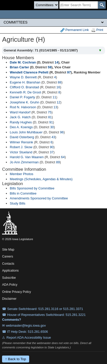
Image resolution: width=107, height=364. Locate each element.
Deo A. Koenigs (21, 127)
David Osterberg (22, 137)
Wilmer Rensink (21, 142)
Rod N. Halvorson (23, 107)
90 (51, 147)
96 (61, 132)
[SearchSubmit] (102, 5)
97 (69, 72)
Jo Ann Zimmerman (24, 162)
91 (51, 122)
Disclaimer (9, 299)
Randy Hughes (21, 122)
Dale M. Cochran (23, 62)
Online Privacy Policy (16, 292)
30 (52, 127)
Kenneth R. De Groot (25, 92)
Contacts (8, 263)
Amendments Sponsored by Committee (39, 198)
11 (54, 97)
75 (49, 112)
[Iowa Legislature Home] (53, 14)
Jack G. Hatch (20, 117)
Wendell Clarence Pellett (29, 72)
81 (50, 117)
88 (59, 82)
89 (58, 162)
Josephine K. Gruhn (24, 102)
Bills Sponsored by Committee (32, 188)
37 (51, 152)
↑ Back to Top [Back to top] (15, 359)
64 (63, 157)
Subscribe (9, 278)
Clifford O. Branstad (24, 87)
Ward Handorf (20, 112)
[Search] (78, 5)
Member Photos (21, 174)
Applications (10, 270)
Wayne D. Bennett (23, 77)
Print (97, 30)
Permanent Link (74, 30)
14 (56, 62)
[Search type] (46, 5)
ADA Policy (9, 284)
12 (58, 102)
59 (49, 67)
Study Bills (17, 203)
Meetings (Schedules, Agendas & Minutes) (41, 179)
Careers (7, 256)
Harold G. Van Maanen (27, 157)
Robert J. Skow (21, 147)
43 (53, 137)
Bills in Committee (23, 193)
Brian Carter (19, 67)
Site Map (8, 249)
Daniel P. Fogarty (22, 97)
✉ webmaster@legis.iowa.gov (24, 325)
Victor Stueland (21, 152)
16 (58, 87)
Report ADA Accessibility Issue (28, 337)
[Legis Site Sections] (53, 22)
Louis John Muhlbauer (26, 132)
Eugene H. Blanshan (25, 82)
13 (55, 107)
